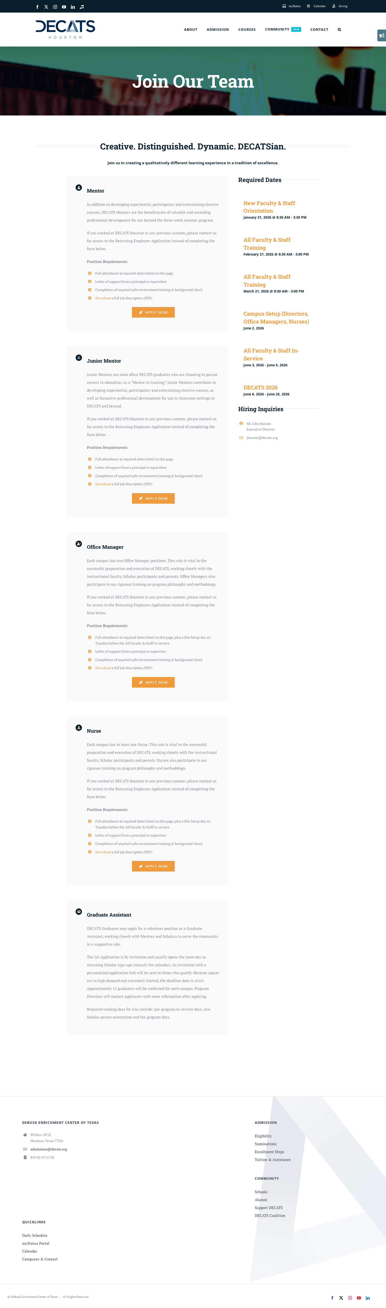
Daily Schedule (35, 1235)
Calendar (29, 1251)
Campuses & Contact (40, 1259)
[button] (339, 29)
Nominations (266, 1143)
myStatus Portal (35, 1243)
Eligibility (263, 1135)
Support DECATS (269, 1207)
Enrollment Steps (269, 1151)
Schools (261, 1191)
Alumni (261, 1199)
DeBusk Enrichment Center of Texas (34, 1297)
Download (103, 298)
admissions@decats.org (49, 1149)
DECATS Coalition (270, 1215)
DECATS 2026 (260, 387)
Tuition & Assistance (273, 1159)
